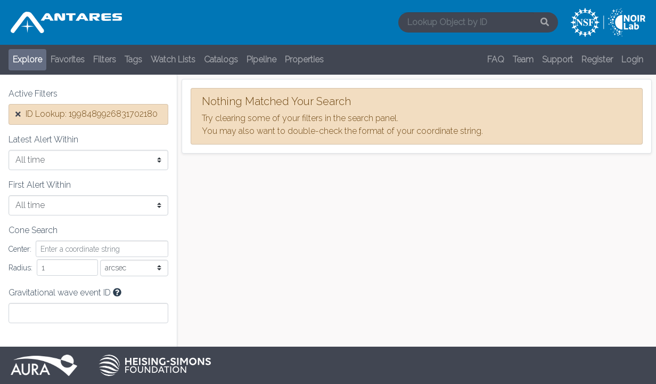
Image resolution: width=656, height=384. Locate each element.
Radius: (20, 267)
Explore (27, 59)
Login (632, 59)
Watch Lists (173, 59)
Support (557, 59)
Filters (104, 59)
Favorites (68, 59)
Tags (133, 59)
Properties (304, 59)
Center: (20, 249)
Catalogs (221, 59)
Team (523, 59)
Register (597, 59)
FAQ (495, 59)
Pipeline (261, 59)
